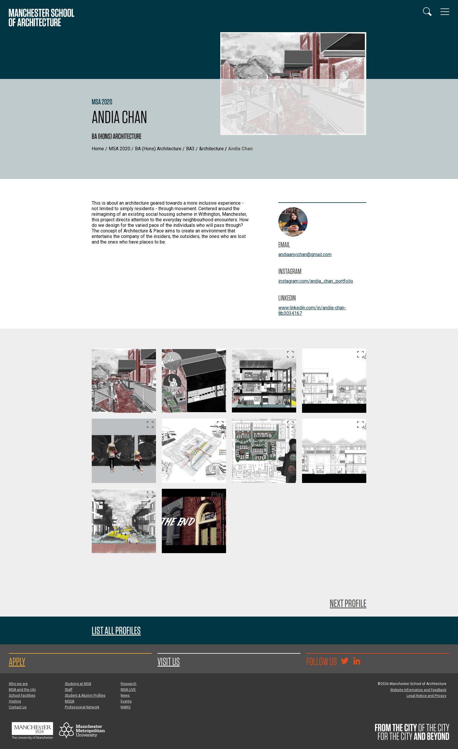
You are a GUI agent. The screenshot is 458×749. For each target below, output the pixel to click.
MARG (126, 707)
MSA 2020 (119, 148)
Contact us (18, 707)
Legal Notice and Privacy (426, 696)
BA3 (190, 148)
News (125, 695)
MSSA (69, 701)
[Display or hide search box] (427, 11)
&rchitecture (211, 148)
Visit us (168, 661)
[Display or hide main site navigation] (444, 11)
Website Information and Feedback (418, 690)
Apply (17, 661)
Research (128, 684)
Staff (68, 690)
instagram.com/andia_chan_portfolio (315, 281)
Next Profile (348, 603)
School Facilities (22, 695)
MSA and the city (22, 690)
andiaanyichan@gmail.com (305, 254)
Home (98, 148)
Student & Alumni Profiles (85, 695)
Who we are (18, 684)
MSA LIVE (128, 690)
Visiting (15, 701)
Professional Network (82, 707)
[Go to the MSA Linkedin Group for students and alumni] (356, 661)
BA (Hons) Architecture (158, 148)
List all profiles (116, 630)
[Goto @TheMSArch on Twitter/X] (344, 661)
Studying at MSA (78, 684)
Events (126, 701)
